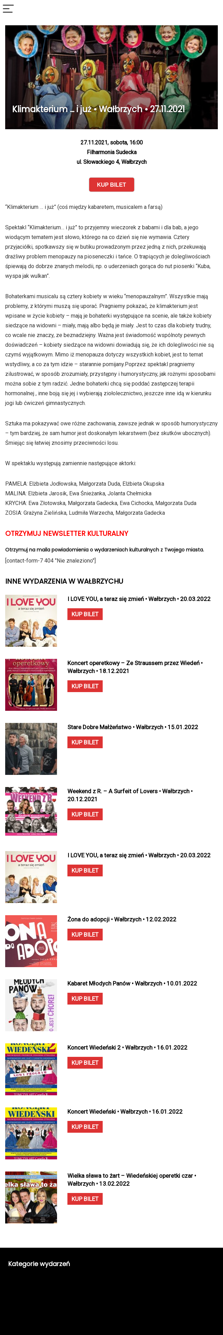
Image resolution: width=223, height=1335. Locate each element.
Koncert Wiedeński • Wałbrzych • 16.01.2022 (125, 1111)
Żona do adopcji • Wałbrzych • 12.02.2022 (121, 919)
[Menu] (8, 9)
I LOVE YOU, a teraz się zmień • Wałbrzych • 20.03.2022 (139, 598)
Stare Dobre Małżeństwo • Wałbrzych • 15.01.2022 (132, 727)
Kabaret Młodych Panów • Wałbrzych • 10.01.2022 (132, 983)
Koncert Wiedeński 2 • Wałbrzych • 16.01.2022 (127, 1047)
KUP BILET (85, 614)
